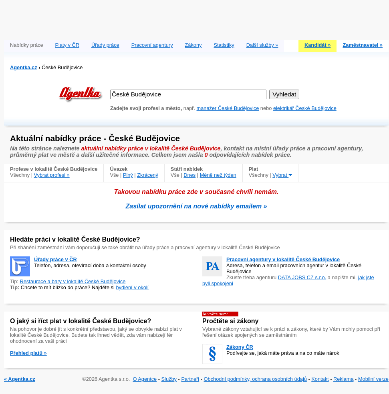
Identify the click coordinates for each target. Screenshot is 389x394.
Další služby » (262, 45)
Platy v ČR (67, 45)
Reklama (343, 379)
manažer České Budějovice (228, 108)
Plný (128, 175)
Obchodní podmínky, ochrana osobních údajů (255, 379)
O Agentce (145, 379)
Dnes (189, 175)
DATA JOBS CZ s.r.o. (302, 277)
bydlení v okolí (132, 287)
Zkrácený (147, 175)
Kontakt (320, 379)
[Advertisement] (196, 18)
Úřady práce (105, 45)
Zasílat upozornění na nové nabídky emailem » (196, 206)
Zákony (193, 45)
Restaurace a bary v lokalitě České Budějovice (72, 281)
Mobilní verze (373, 379)
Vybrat (282, 175)
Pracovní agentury (152, 45)
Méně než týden (218, 175)
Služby (169, 379)
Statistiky (224, 45)
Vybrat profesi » (52, 175)
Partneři (190, 379)
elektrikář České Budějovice (305, 108)
